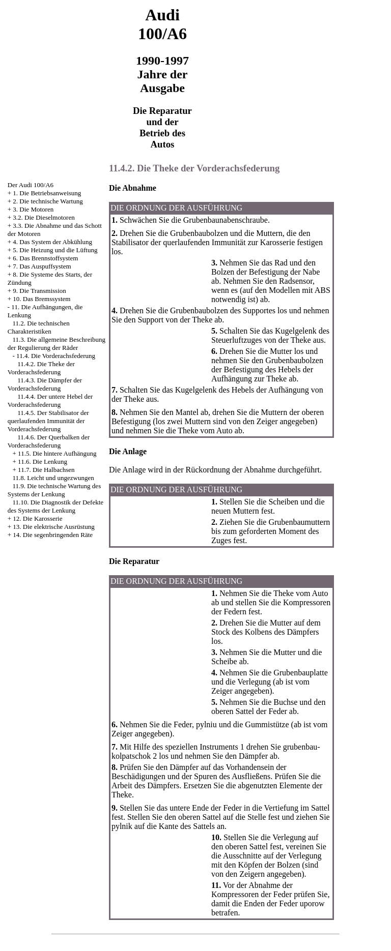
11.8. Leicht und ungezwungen (53, 478)
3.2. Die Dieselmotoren (43, 217)
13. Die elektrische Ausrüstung (53, 526)
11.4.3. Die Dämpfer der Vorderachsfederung (45, 384)
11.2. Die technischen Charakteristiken (39, 327)
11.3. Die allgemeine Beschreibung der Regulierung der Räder (56, 343)
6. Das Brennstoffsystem (45, 258)
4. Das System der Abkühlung (52, 242)
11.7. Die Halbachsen (46, 469)
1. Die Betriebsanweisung (47, 193)
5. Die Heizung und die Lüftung (55, 250)
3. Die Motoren (33, 209)
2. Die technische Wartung (47, 201)
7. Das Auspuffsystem (42, 266)
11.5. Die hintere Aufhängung (57, 453)
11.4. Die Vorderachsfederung (55, 356)
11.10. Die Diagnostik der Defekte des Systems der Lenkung (55, 506)
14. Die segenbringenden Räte (53, 535)
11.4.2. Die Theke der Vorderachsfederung (41, 368)
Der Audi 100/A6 (30, 185)
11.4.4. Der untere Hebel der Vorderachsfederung (50, 400)
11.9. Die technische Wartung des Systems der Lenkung (54, 490)
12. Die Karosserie (37, 518)
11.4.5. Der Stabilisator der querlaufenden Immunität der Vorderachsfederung (48, 421)
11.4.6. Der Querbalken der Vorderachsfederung (49, 441)
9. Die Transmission (39, 290)
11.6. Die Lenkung (42, 461)
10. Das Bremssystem (41, 299)
